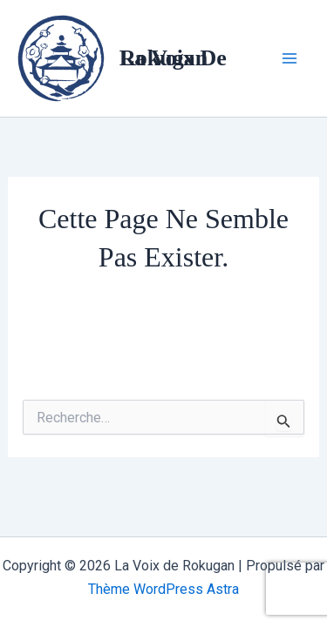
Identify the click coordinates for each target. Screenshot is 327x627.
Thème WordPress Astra (163, 589)
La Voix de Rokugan (173, 58)
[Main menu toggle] (290, 58)
